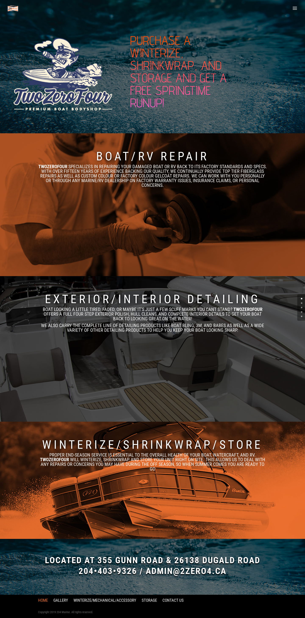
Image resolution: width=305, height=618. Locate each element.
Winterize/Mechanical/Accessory (104, 600)
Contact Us (173, 600)
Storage (149, 600)
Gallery (60, 600)
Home (43, 600)
